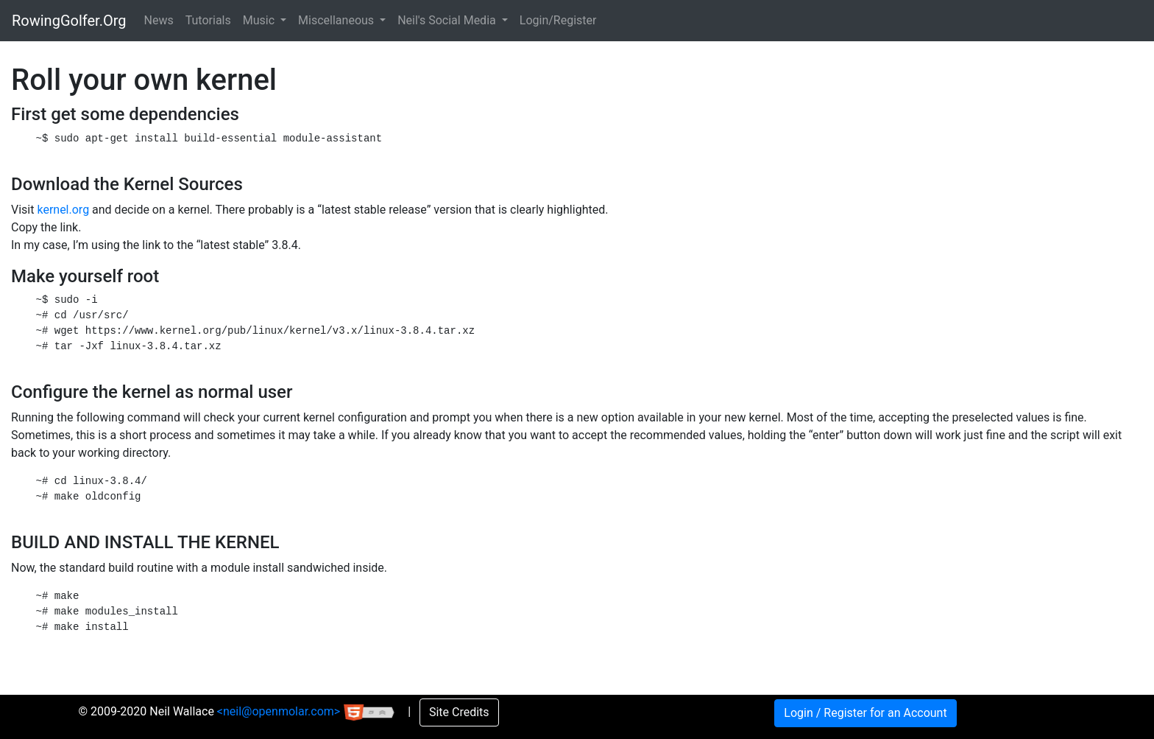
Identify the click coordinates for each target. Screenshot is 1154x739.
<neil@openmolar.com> (280, 711)
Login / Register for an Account (865, 713)
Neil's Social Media (448, 20)
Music (260, 20)
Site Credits (459, 712)
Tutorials (208, 20)
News (159, 20)
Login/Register (558, 20)
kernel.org (63, 210)
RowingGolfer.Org (69, 20)
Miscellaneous (337, 20)
